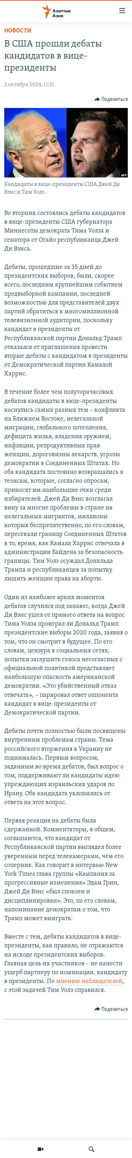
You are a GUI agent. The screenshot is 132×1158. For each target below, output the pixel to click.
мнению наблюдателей (89, 981)
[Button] (111, 99)
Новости (17, 31)
